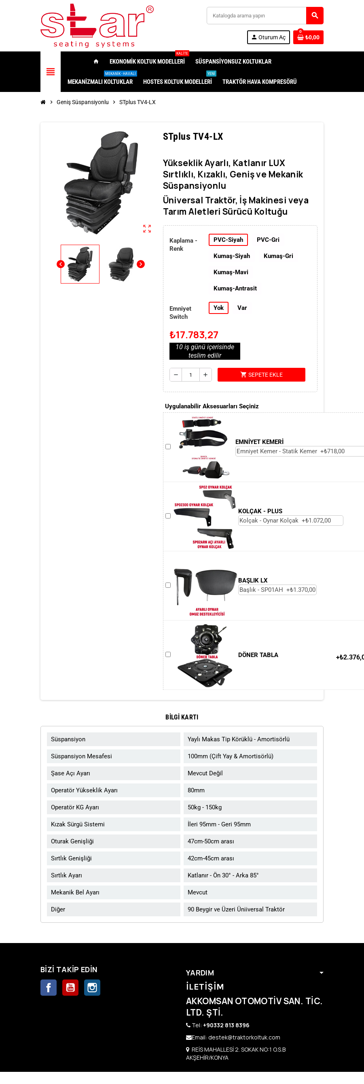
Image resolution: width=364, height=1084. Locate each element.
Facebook (48, 987)
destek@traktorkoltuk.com (244, 1037)
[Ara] (265, 15)
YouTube (70, 987)
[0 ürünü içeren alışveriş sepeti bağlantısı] (308, 37)
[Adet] (191, 374)
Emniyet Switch (180, 312)
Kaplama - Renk (183, 244)
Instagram (92, 987)
